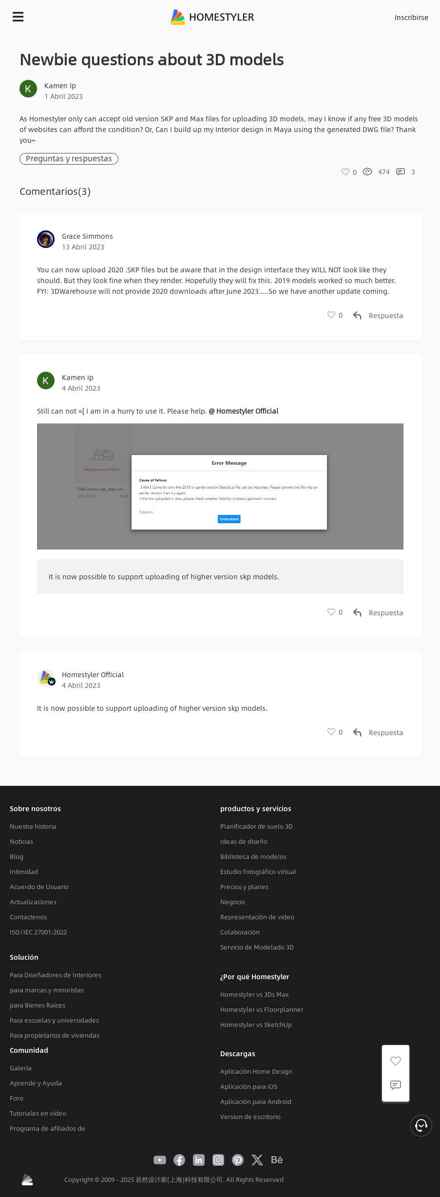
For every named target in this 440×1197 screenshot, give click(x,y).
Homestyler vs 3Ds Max (254, 994)
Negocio (232, 902)
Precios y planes (244, 887)
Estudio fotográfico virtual (258, 871)
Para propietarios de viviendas (54, 1035)
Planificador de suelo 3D (256, 826)
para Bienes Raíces (37, 1005)
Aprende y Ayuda (36, 1083)
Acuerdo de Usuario (39, 887)
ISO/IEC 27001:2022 (38, 932)
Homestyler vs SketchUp (256, 1024)
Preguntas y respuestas (69, 158)
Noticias (21, 841)
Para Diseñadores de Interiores (55, 975)
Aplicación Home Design (256, 1071)
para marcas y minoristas (47, 990)
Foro (16, 1098)
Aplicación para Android (255, 1101)
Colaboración (240, 932)
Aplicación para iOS (248, 1086)
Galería (21, 1068)
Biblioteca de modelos (253, 856)
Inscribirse (411, 17)
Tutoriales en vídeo (38, 1113)
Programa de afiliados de (47, 1128)
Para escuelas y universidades (54, 1020)
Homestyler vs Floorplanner (262, 1009)
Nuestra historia (33, 826)
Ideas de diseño (244, 841)
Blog (16, 856)
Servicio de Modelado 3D (257, 947)
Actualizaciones (33, 902)
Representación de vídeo (257, 917)
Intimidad (24, 871)
